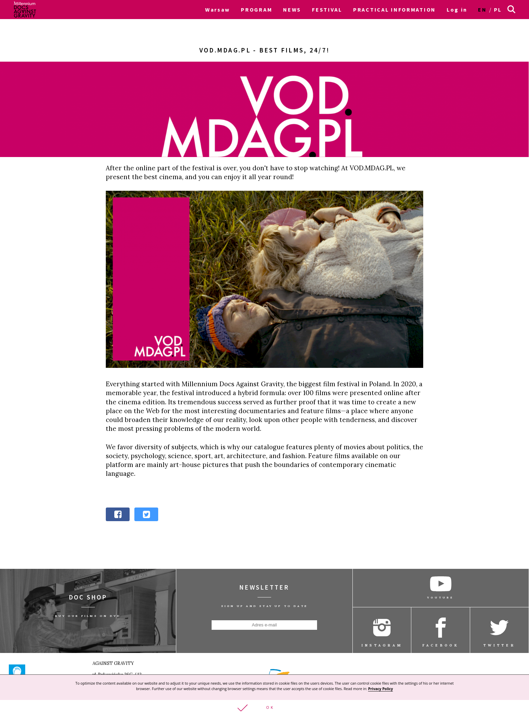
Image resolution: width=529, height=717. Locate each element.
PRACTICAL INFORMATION (394, 9)
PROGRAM (256, 9)
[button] (264, 708)
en (482, 9)
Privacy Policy (380, 688)
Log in (457, 9)
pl (498, 9)
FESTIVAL (327, 9)
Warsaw (217, 9)
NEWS (292, 9)
